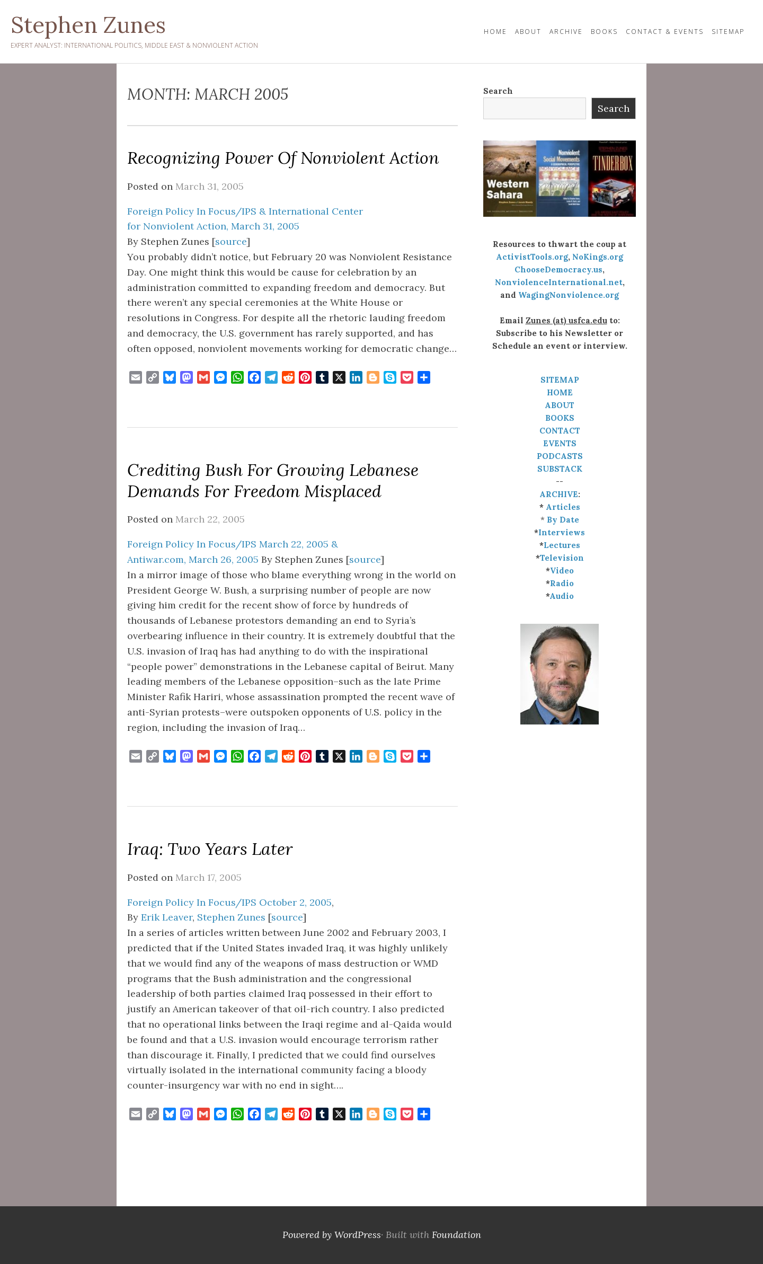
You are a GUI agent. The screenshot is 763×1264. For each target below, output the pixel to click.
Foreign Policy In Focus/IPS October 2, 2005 (229, 902)
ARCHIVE (558, 494)
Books (604, 31)
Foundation (456, 1234)
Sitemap (728, 31)
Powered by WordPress (331, 1234)
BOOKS (559, 418)
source (230, 241)
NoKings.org (597, 257)
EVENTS (559, 443)
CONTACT (559, 431)
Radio (562, 583)
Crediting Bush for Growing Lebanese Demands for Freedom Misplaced (273, 480)
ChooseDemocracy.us (558, 269)
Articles (563, 507)
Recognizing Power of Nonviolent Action (283, 158)
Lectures (562, 545)
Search (498, 91)
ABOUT (559, 405)
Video (562, 570)
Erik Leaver (166, 917)
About (528, 31)
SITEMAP (559, 380)
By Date (563, 520)
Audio (561, 596)
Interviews (561, 532)
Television (562, 558)
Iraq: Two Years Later (210, 849)
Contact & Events (665, 31)
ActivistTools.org (532, 257)
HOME (495, 31)
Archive (566, 31)
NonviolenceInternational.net (559, 282)
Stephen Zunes (88, 25)
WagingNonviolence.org (568, 295)
